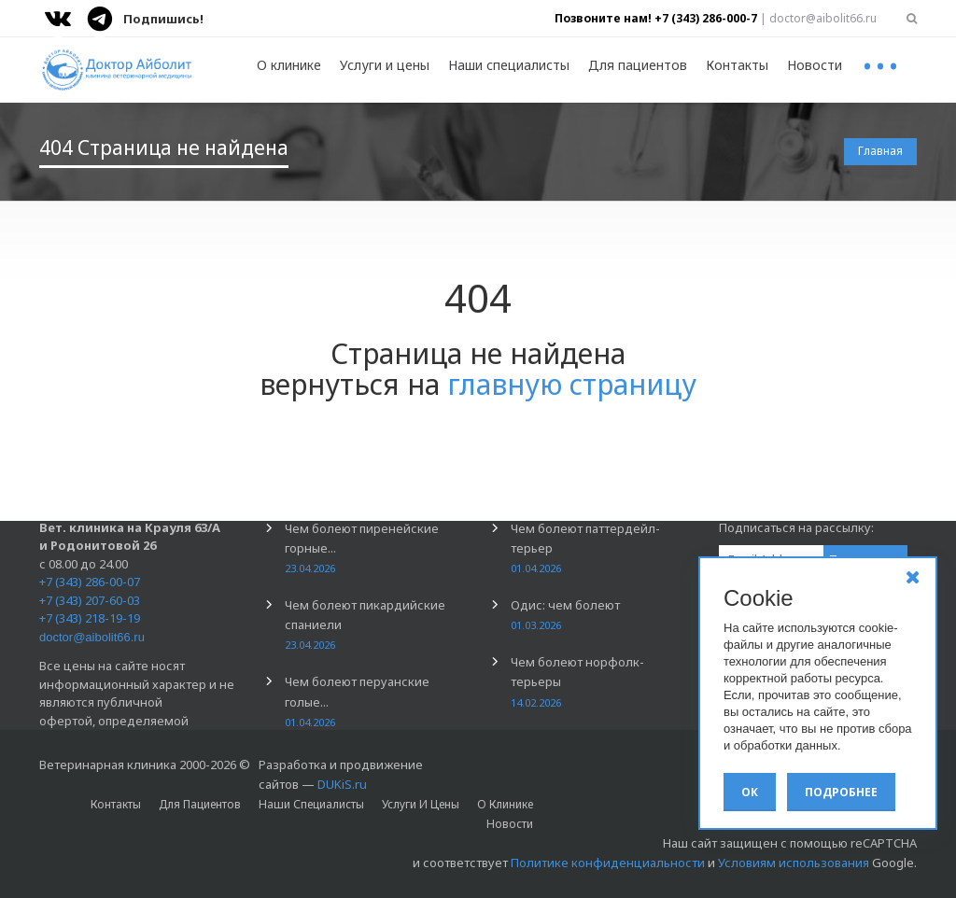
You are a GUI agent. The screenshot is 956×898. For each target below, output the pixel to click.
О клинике (289, 65)
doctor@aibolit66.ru (92, 637)
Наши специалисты (508, 65)
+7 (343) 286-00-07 (89, 581)
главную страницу (571, 384)
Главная (880, 151)
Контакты (737, 65)
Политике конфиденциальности (608, 862)
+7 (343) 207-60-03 (89, 600)
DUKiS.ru (342, 784)
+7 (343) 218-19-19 (89, 618)
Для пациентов (637, 65)
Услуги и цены (384, 65)
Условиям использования (793, 862)
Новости (814, 65)
